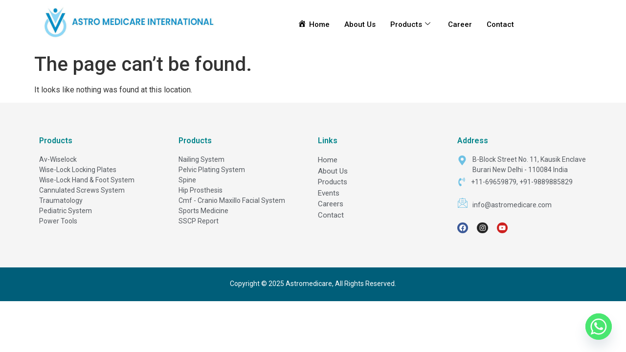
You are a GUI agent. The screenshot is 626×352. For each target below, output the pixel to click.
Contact (500, 24)
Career (460, 24)
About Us (360, 24)
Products (410, 24)
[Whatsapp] (598, 326)
